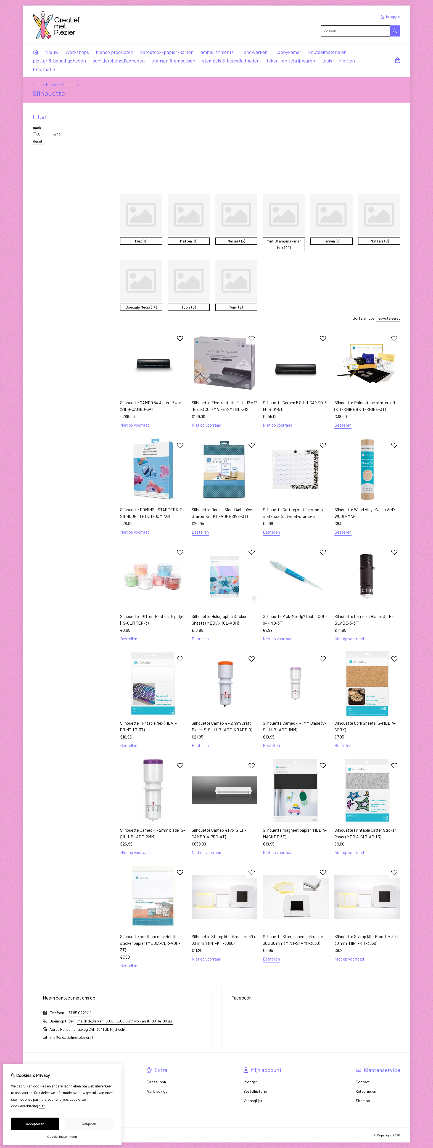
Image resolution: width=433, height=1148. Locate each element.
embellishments (217, 52)
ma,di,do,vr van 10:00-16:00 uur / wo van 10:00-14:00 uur (125, 1021)
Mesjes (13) (236, 241)
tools (327, 61)
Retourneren (366, 1091)
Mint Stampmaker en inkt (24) (284, 244)
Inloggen (251, 1081)
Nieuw (52, 52)
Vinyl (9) (236, 307)
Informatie (44, 69)
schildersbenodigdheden (119, 61)
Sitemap (363, 1100)
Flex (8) (141, 241)
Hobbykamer (287, 52)
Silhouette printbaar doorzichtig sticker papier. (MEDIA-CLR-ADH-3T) (150, 943)
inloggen (390, 16)
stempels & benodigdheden (231, 61)
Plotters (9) (379, 241)
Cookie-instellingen (62, 1136)
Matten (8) (188, 241)
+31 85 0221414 (79, 1012)
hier (42, 1106)
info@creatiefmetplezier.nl (71, 1037)
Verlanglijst (253, 1100)
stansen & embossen (173, 61)
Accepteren (35, 1124)
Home (38, 84)
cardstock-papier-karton (167, 52)
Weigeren (88, 1124)
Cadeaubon (156, 1081)
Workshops (77, 52)
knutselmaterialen (327, 52)
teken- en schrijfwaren (290, 61)
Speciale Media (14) (141, 307)
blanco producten (114, 52)
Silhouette (70, 84)
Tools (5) (188, 307)
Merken (347, 61)
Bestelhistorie (255, 1091)
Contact (363, 1081)
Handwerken (254, 52)
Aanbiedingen (158, 1091)
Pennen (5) (331, 241)
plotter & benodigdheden (59, 61)
